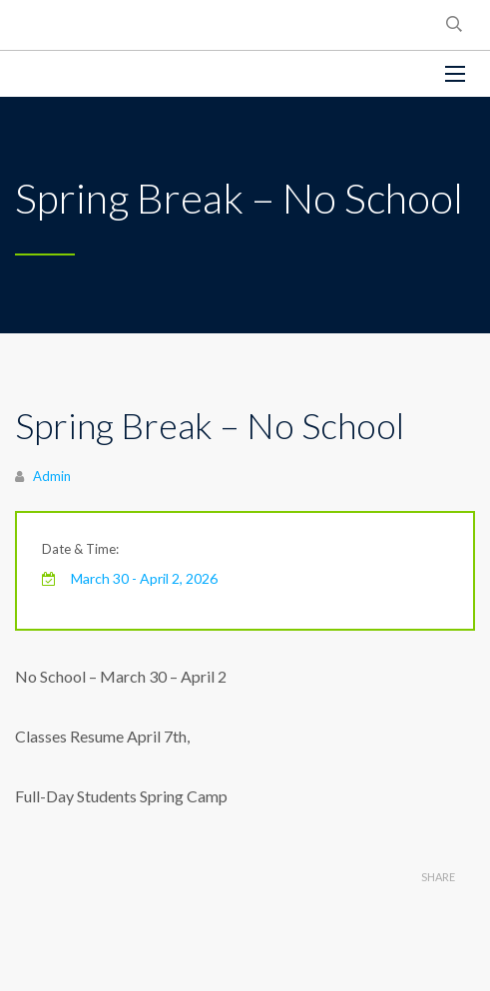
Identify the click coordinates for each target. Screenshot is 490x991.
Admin (52, 476)
